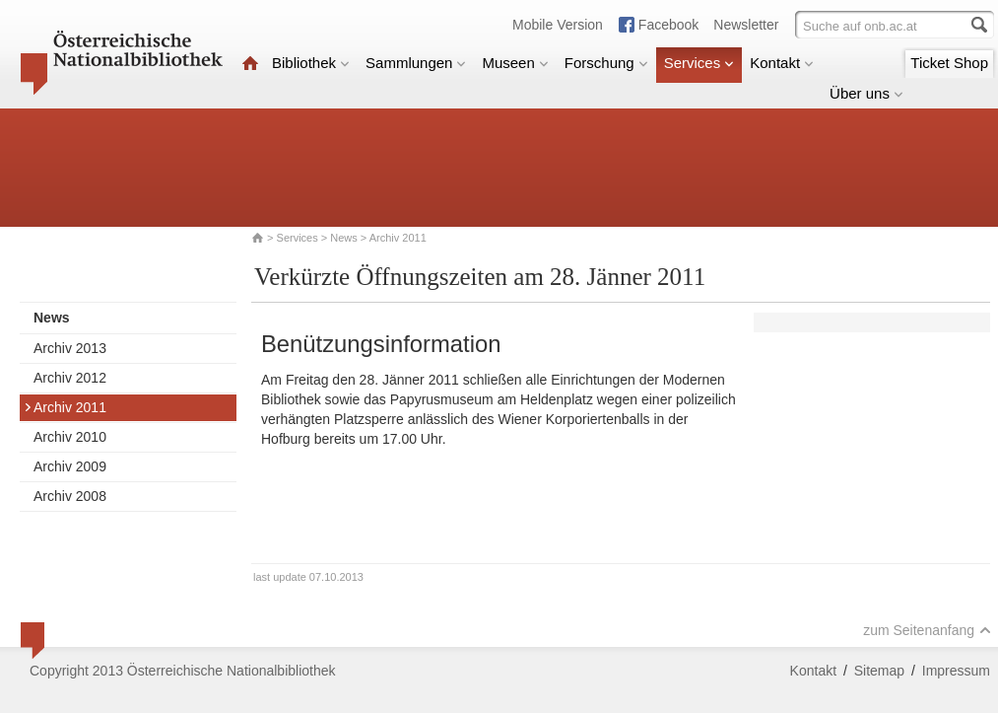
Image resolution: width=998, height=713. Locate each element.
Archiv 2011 (65, 407)
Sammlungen (416, 62)
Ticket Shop (949, 62)
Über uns (866, 93)
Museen (515, 62)
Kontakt (782, 62)
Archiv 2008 (69, 496)
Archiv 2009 (69, 466)
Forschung (606, 62)
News (344, 238)
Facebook (668, 25)
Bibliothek (311, 62)
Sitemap (879, 670)
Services (699, 62)
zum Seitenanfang (927, 630)
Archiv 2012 (69, 378)
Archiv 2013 (69, 348)
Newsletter (745, 25)
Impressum (956, 670)
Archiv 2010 (69, 437)
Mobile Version (557, 25)
